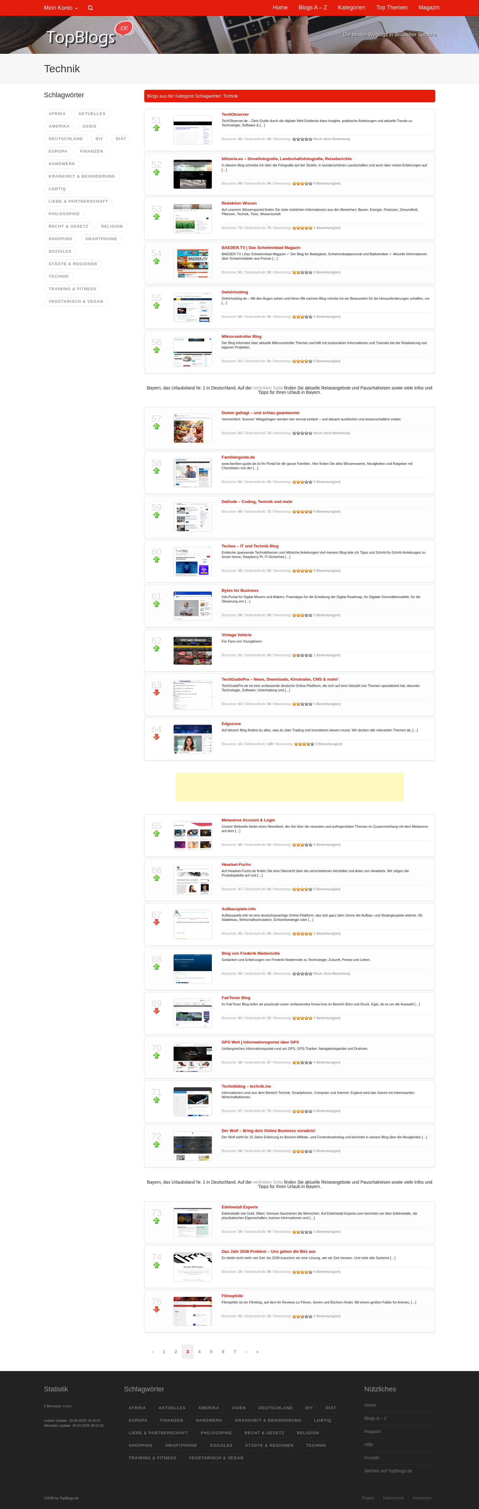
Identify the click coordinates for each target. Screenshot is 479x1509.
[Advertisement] (290, 787)
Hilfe (368, 1444)
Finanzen (91, 151)
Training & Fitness (72, 289)
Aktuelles (92, 113)
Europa (58, 151)
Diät (121, 138)
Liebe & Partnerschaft (78, 201)
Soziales (60, 251)
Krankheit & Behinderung (82, 176)
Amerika (59, 126)
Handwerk (62, 163)
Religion (112, 226)
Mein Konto (58, 8)
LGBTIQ (57, 188)
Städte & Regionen (73, 264)
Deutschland (66, 138)
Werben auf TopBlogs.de (388, 1470)
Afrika (57, 113)
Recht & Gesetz (69, 226)
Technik (59, 276)
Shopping (61, 238)
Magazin (372, 1431)
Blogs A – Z (375, 1418)
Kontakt (371, 1457)
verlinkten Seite (268, 387)
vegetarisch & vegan (76, 301)
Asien (89, 126)
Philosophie (64, 213)
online (58, 1406)
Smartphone (101, 238)
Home (370, 1405)
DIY (99, 138)
